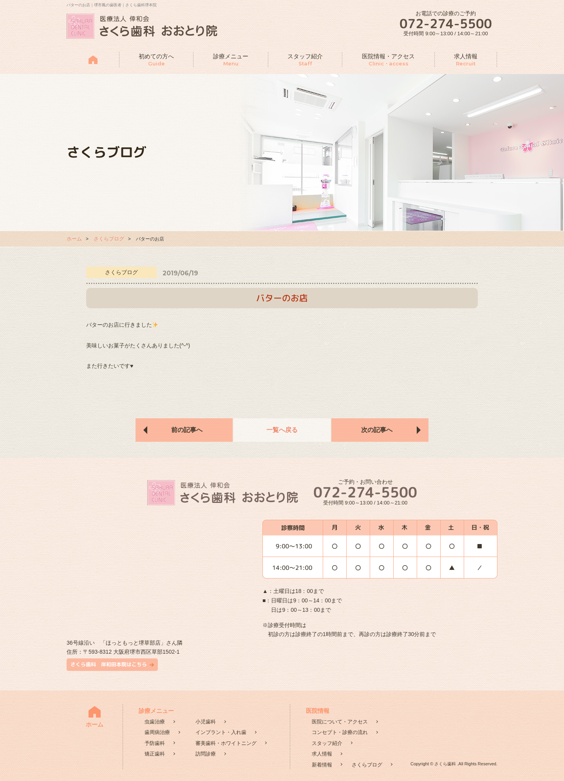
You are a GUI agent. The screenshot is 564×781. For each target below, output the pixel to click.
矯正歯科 (155, 754)
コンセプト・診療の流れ (340, 732)
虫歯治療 (155, 722)
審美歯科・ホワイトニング (226, 743)
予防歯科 (155, 743)
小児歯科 (205, 722)
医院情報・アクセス (388, 60)
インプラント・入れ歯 (220, 732)
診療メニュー (230, 60)
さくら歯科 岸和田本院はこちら (108, 664)
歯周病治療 (157, 732)
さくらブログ (109, 239)
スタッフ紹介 (305, 60)
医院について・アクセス (340, 722)
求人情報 (465, 60)
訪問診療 (205, 754)
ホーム (74, 239)
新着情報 (322, 765)
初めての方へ (156, 60)
